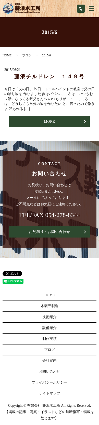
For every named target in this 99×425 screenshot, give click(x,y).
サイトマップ (49, 393)
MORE (49, 121)
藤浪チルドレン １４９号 (49, 76)
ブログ (26, 55)
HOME (7, 55)
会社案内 (49, 361)
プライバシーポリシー (49, 382)
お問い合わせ (49, 371)
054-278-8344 (62, 215)
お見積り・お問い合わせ (49, 232)
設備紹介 (49, 328)
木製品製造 (49, 306)
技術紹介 (49, 317)
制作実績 (49, 339)
